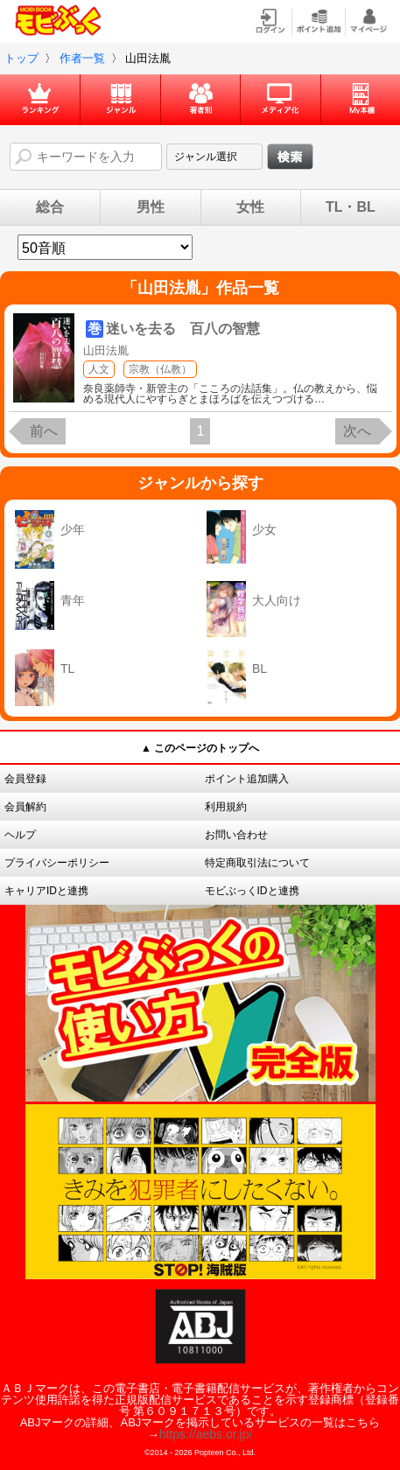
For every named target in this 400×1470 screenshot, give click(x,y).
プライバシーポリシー (56, 863)
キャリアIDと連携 (46, 891)
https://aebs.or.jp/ (206, 1434)
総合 (50, 207)
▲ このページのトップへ (200, 748)
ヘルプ (20, 835)
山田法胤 (106, 350)
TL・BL (350, 207)
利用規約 (226, 807)
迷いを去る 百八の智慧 (183, 328)
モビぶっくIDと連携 (252, 891)
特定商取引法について (257, 863)
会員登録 (25, 779)
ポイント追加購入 (247, 779)
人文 (98, 369)
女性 (250, 207)
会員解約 (25, 807)
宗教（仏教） (160, 369)
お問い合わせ (236, 835)
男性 (151, 207)
